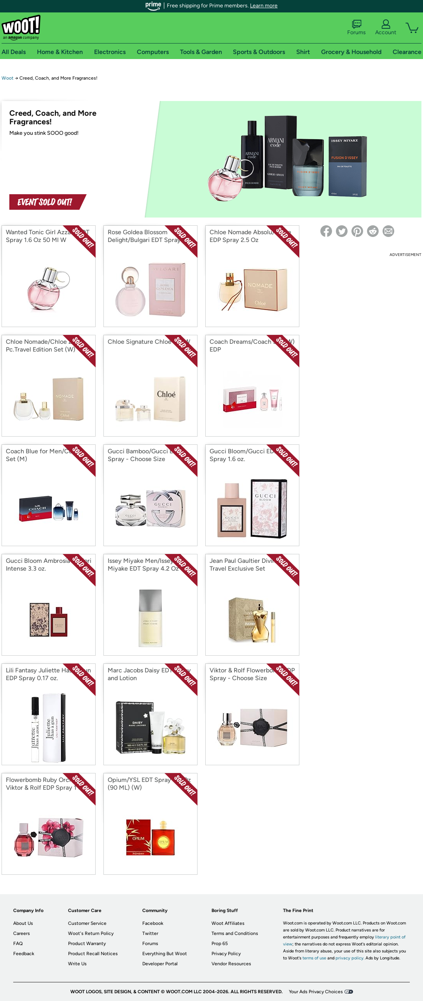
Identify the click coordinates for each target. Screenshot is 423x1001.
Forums (356, 27)
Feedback (23, 953)
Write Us (77, 963)
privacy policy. (350, 958)
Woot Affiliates (228, 923)
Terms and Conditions (235, 933)
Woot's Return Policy (91, 933)
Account (385, 27)
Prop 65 (220, 943)
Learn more (264, 5)
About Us (23, 923)
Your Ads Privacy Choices (316, 991)
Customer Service (87, 923)
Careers (21, 933)
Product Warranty (87, 943)
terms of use (314, 958)
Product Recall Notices (93, 953)
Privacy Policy (226, 953)
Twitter (150, 933)
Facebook (152, 923)
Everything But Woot (164, 953)
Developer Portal (160, 963)
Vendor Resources (231, 963)
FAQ (18, 943)
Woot (8, 78)
